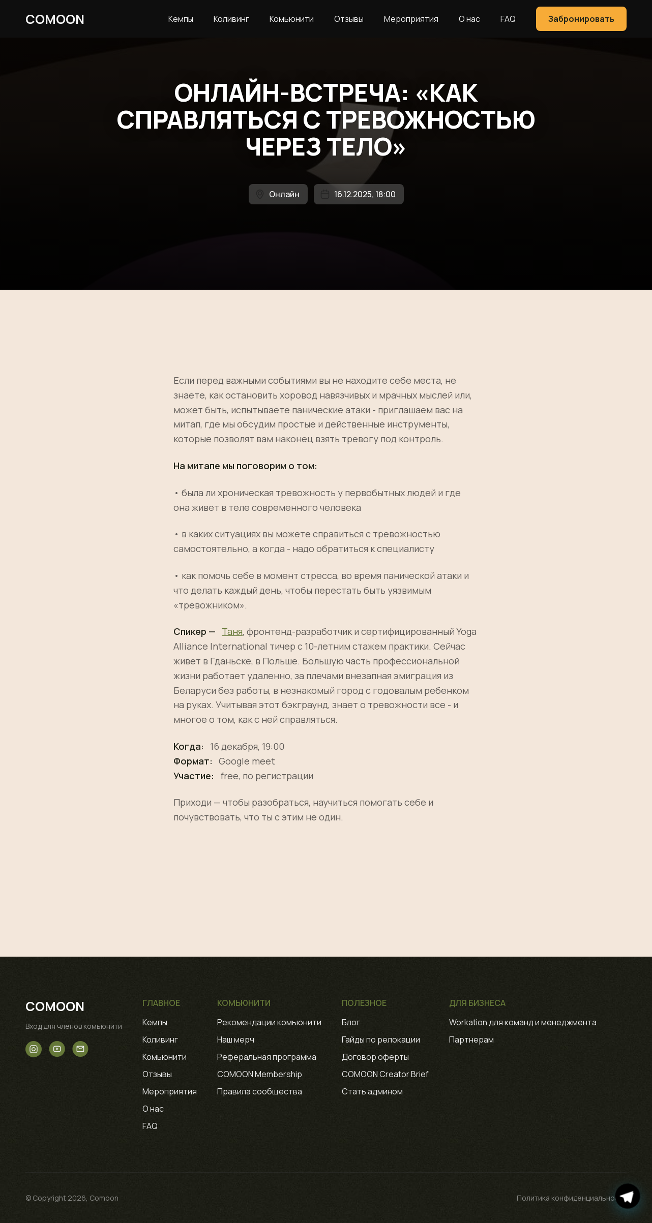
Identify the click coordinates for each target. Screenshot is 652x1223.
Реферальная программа (266, 1056)
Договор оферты (375, 1056)
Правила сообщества (259, 1091)
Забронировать (581, 18)
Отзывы (349, 18)
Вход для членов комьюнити (73, 1026)
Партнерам (471, 1039)
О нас (469, 18)
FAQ (508, 18)
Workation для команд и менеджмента (523, 1022)
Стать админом (372, 1091)
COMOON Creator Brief (385, 1074)
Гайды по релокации (381, 1039)
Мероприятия (411, 18)
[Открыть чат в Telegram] (628, 1196)
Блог (351, 1022)
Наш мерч (235, 1039)
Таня (232, 631)
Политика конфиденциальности (572, 1198)
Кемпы (180, 18)
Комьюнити (292, 18)
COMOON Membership (259, 1074)
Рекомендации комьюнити (269, 1022)
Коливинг (231, 18)
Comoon (54, 19)
